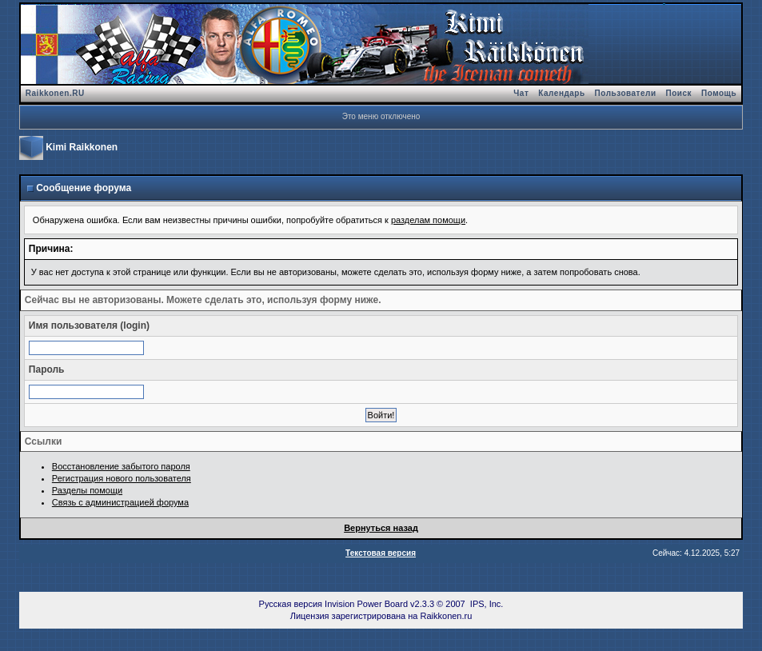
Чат (521, 93)
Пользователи (625, 93)
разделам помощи (428, 220)
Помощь (718, 93)
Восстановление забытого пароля (121, 466)
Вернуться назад (381, 528)
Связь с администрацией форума (120, 502)
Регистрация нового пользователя (121, 478)
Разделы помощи (87, 490)
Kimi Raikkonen (82, 147)
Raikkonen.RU (55, 93)
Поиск (679, 93)
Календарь (561, 93)
